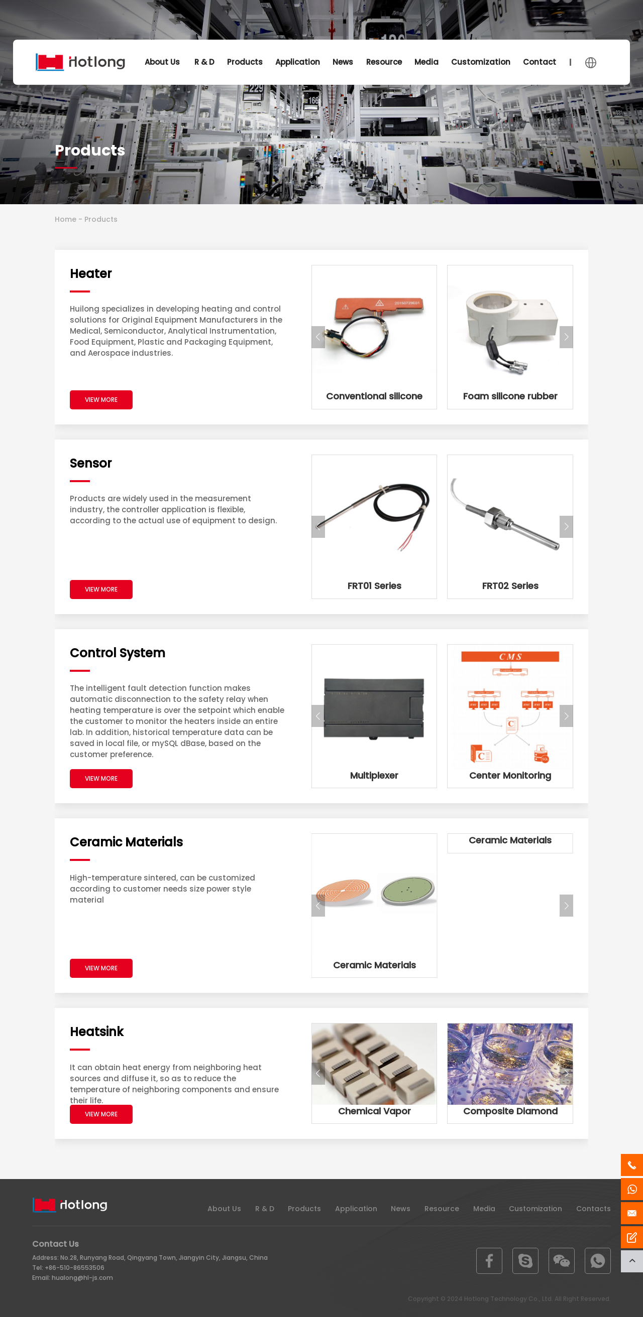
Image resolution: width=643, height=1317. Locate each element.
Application (297, 62)
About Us (162, 62)
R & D (204, 62)
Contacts (542, 62)
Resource (384, 62)
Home (65, 219)
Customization (480, 62)
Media (426, 62)
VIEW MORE (101, 399)
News (343, 62)
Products (245, 62)
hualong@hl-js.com (82, 1277)
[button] (318, 337)
